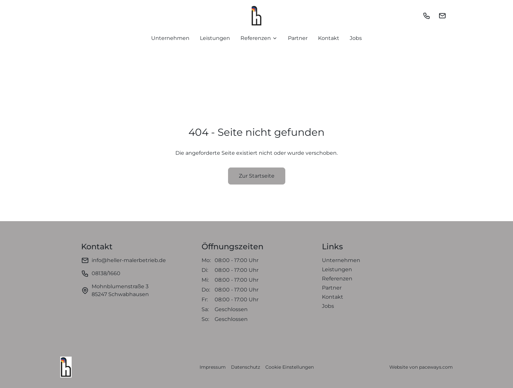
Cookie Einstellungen (289, 367)
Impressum (213, 367)
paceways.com (436, 367)
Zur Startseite (256, 176)
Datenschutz (245, 367)
